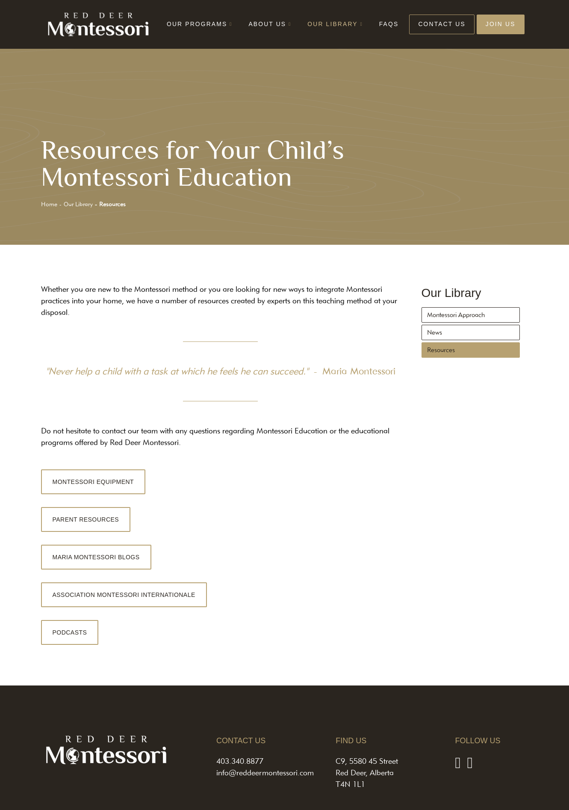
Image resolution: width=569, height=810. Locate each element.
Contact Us (441, 24)
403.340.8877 (239, 761)
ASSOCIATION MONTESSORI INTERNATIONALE (124, 594)
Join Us (501, 24)
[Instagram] (470, 762)
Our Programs (197, 24)
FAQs (389, 24)
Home (49, 204)
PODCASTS (70, 632)
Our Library (332, 24)
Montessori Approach (456, 315)
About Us (267, 24)
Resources (441, 350)
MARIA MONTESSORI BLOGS (96, 557)
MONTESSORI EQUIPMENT (93, 481)
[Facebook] (457, 762)
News (434, 332)
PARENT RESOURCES (86, 519)
